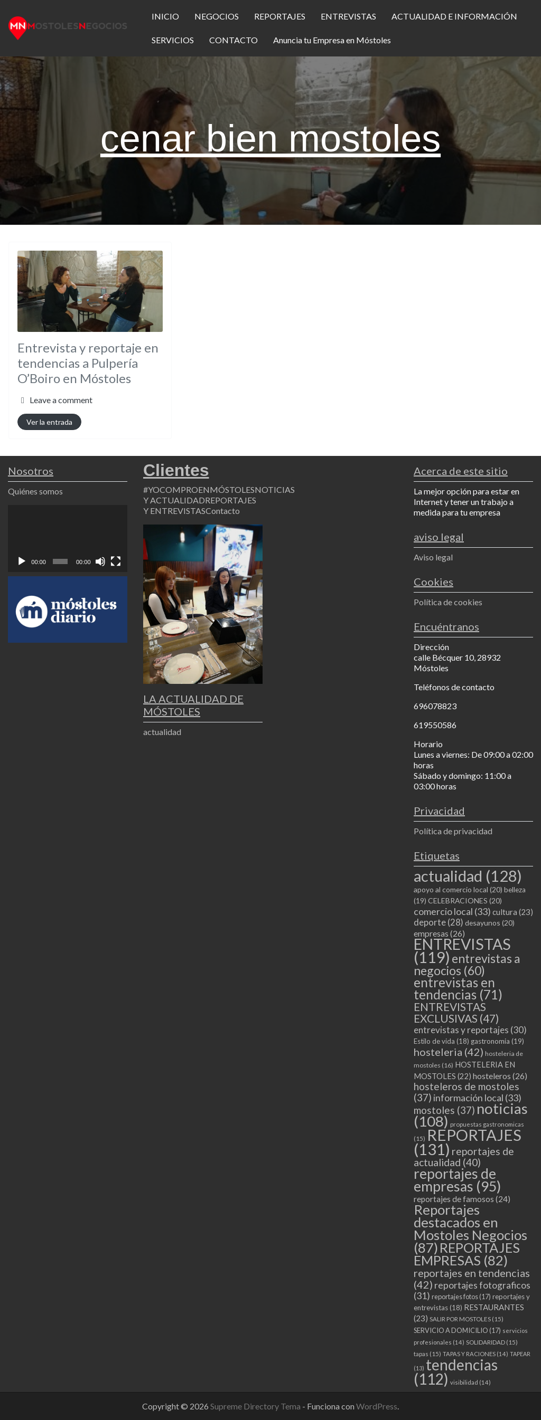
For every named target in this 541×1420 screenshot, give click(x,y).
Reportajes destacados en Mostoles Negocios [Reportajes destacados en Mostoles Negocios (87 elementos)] (470, 1228)
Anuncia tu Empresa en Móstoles (332, 40)
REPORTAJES (279, 16)
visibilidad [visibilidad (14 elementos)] (470, 1382)
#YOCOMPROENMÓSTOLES (199, 489)
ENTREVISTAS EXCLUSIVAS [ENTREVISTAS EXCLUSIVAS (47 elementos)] (456, 1012)
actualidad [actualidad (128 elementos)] (468, 875)
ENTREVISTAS (348, 16)
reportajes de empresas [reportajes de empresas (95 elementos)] (457, 1180)
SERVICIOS (173, 40)
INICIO (165, 16)
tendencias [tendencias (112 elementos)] (456, 1372)
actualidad (162, 732)
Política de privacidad (453, 831)
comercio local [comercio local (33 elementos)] (452, 911)
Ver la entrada (49, 421)
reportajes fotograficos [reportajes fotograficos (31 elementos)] (472, 1290)
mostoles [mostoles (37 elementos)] (444, 1110)
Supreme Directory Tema (256, 1406)
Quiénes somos (35, 491)
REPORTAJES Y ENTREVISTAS (199, 505)
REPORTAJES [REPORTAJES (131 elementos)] (467, 1142)
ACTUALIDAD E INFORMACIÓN (454, 16)
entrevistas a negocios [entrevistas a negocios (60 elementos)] (467, 964)
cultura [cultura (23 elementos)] (512, 912)
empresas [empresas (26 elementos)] (439, 933)
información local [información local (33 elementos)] (477, 1097)
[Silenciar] (100, 561)
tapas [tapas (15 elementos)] (427, 1353)
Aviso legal (433, 557)
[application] (67, 538)
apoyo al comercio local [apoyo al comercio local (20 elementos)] (458, 889)
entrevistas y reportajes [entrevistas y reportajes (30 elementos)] (470, 1029)
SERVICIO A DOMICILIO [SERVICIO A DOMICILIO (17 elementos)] (457, 1330)
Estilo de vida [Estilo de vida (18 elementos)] (441, 1041)
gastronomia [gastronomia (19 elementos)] (497, 1041)
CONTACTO (233, 40)
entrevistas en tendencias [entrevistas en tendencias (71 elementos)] (458, 988)
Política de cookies (448, 602)
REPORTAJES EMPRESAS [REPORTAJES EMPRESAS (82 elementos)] (467, 1254)
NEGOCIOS (216, 16)
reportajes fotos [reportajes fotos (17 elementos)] (461, 1296)
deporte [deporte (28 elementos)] (438, 922)
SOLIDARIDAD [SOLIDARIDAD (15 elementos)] (492, 1342)
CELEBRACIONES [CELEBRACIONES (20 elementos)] (465, 900)
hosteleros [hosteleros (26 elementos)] (500, 1076)
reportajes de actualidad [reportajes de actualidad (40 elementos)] (464, 1156)
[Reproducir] (21, 561)
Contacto (223, 511)
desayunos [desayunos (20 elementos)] (490, 922)
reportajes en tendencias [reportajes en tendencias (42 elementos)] (472, 1278)
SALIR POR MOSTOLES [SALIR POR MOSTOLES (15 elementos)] (466, 1319)
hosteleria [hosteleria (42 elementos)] (448, 1051)
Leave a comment (61, 400)
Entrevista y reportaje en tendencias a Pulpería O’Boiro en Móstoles (87, 363)
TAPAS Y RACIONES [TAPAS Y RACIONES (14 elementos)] (475, 1353)
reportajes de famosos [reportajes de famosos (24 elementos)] (462, 1199)
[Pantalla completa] (115, 561)
